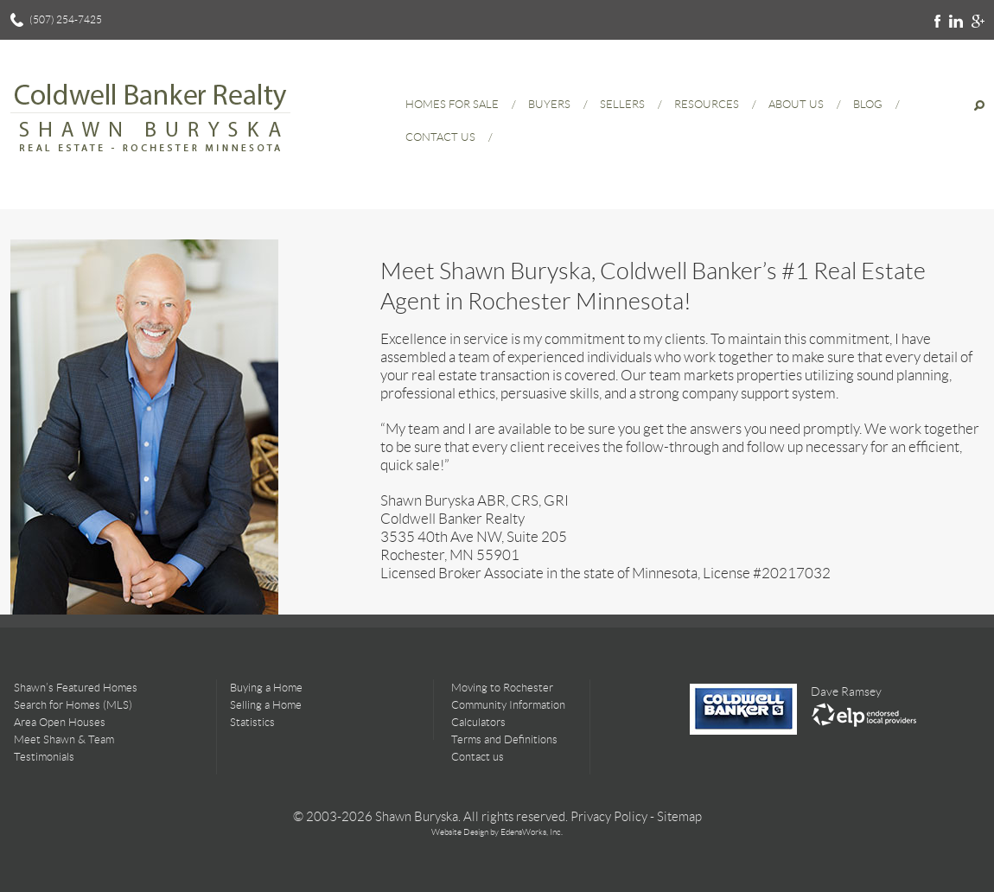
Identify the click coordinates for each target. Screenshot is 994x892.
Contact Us (440, 137)
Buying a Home (266, 687)
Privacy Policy (608, 817)
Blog (867, 104)
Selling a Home (266, 704)
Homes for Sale (452, 104)
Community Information (508, 704)
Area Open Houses (59, 722)
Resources (706, 104)
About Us (796, 104)
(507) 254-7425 (65, 19)
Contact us (477, 756)
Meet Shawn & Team (64, 739)
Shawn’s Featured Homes (75, 687)
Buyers (549, 104)
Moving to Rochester (502, 687)
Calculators (478, 722)
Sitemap (679, 817)
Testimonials (44, 756)
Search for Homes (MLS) (73, 704)
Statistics (252, 722)
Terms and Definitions (504, 739)
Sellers (622, 104)
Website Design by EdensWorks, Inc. (497, 832)
